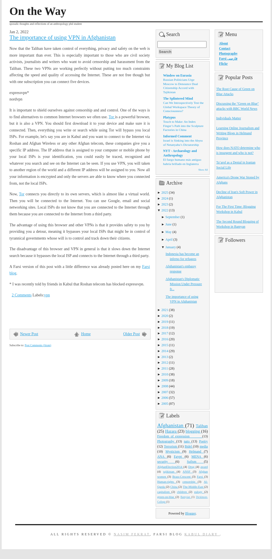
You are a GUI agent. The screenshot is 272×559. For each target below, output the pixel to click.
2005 (165, 404)
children (183, 491)
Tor (112, 117)
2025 (165, 192)
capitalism (164, 491)
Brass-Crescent (182, 476)
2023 (165, 204)
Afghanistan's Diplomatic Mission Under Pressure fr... (184, 284)
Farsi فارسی (228, 59)
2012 (165, 363)
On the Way (38, 11)
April (169, 240)
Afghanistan (171, 425)
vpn (47, 295)
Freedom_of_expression (179, 436)
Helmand (196, 451)
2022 (165, 210)
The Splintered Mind (178, 98)
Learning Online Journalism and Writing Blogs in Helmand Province (238, 133)
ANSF (188, 471)
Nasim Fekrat (132, 534)
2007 (165, 392)
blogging (193, 431)
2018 (165, 328)
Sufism (195, 462)
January (171, 247)
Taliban (202, 426)
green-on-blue (166, 496)
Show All (203, 169)
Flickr (223, 64)
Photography (166, 441)
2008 (165, 386)
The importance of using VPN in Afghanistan (63, 37)
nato (187, 441)
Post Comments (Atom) (38, 345)
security (166, 462)
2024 (165, 198)
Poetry (203, 441)
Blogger (190, 513)
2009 (165, 380)
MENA (197, 457)
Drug (192, 466)
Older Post (131, 334)
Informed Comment (177, 136)
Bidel (189, 446)
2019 (165, 322)
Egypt (179, 457)
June (169, 224)
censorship (190, 481)
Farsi (200, 476)
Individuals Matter (228, 118)
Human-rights (166, 481)
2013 (165, 357)
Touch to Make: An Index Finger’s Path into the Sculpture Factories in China (183, 125)
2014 (165, 351)
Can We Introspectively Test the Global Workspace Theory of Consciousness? (183, 107)
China (174, 486)
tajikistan (170, 471)
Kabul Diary (202, 534)
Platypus (169, 117)
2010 (165, 374)
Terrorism (171, 446)
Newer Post (29, 334)
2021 (165, 310)
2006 (165, 398)
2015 (165, 345)
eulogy (199, 491)
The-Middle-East (193, 486)
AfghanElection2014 (170, 466)
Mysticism (174, 451)
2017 (165, 333)
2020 (165, 316)
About (223, 43)
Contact (224, 48)
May (169, 232)
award (204, 466)
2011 (165, 368)
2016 (165, 339)
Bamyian (185, 497)
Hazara (171, 431)
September (173, 217)
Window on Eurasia (177, 75)
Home (86, 334)
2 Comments (22, 295)
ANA (162, 457)
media (204, 446)
